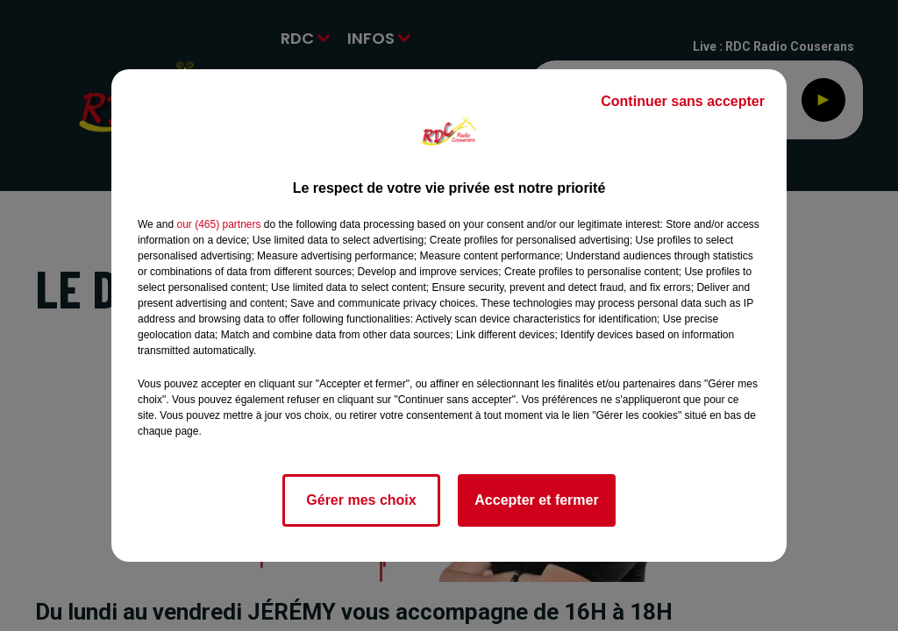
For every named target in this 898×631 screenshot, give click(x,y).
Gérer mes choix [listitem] (361, 500)
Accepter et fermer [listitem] (536, 500)
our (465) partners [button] (218, 224)
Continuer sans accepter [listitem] (683, 101)
